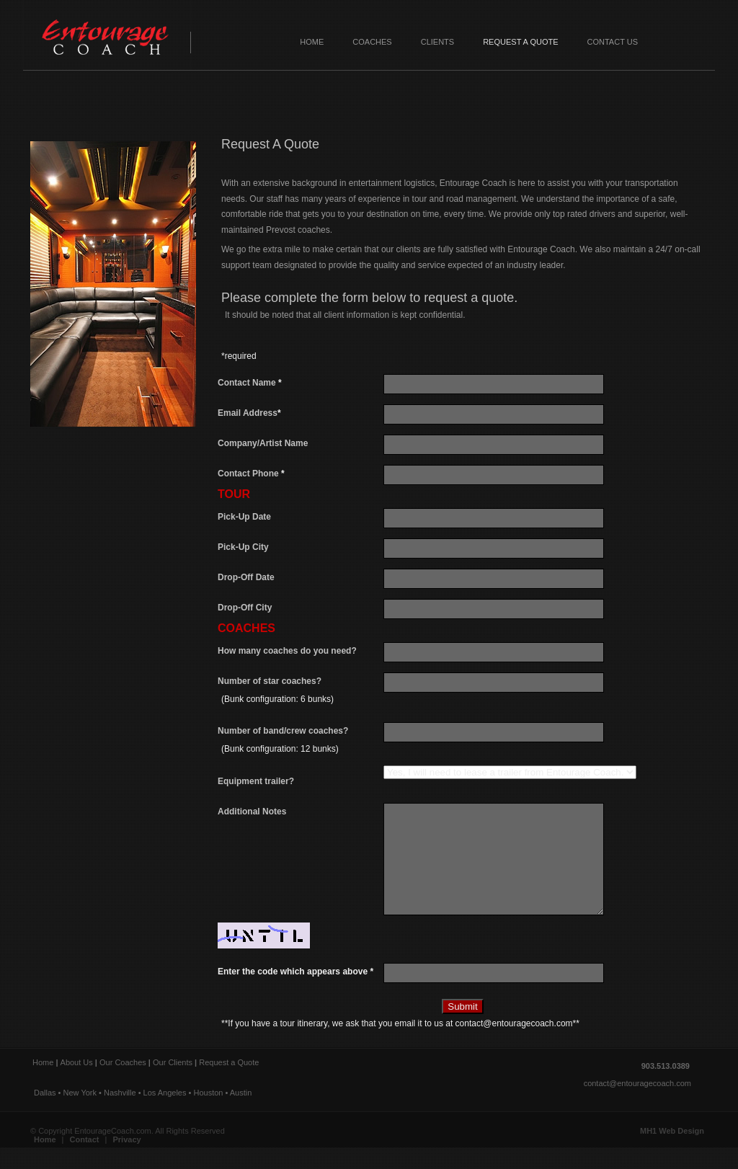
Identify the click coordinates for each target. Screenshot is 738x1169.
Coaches (371, 41)
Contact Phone (251, 473)
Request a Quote (520, 41)
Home (312, 41)
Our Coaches (122, 1084)
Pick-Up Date (244, 517)
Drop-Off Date (246, 577)
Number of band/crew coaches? (300, 743)
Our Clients (172, 1084)
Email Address (249, 413)
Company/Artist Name (263, 443)
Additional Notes (252, 811)
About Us (77, 1084)
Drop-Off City (245, 608)
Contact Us (613, 41)
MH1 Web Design (672, 1152)
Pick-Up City (243, 547)
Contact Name (250, 383)
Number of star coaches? (300, 693)
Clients (437, 41)
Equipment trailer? (256, 781)
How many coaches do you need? (287, 651)
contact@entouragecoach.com (637, 1105)
